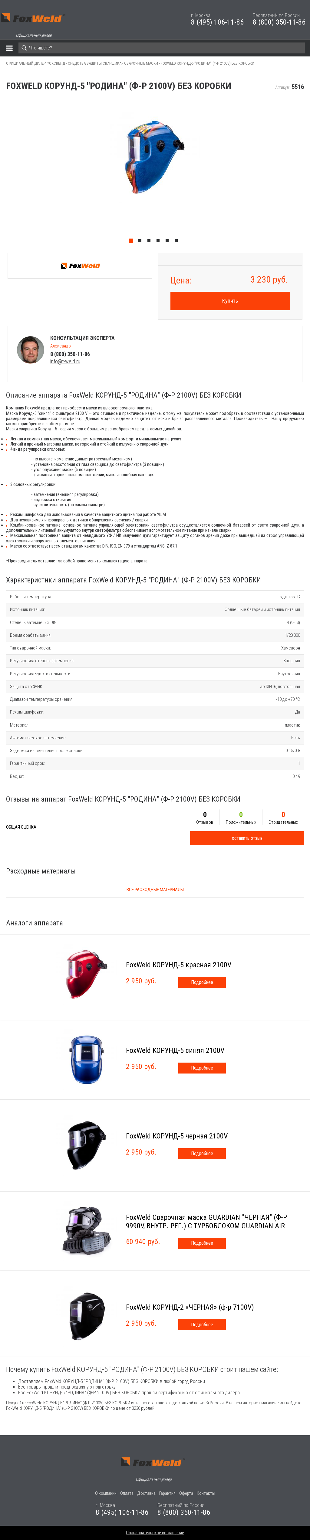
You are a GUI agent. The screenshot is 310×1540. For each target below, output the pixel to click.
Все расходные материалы (155, 889)
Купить (230, 300)
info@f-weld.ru (65, 361)
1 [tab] (132, 242)
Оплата (127, 1493)
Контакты (206, 1493)
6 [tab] (178, 242)
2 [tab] (141, 242)
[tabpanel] (155, 172)
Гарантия (167, 1493)
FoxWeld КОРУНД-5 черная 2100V (177, 1136)
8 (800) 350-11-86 (279, 22)
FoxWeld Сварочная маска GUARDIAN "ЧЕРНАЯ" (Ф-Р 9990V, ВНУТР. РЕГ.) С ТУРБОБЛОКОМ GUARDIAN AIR (206, 1221)
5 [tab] (169, 242)
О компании (106, 1493)
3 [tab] (150, 242)
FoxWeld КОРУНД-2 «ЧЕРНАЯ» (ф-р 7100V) (190, 1307)
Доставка (146, 1493)
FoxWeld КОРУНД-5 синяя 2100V (175, 1050)
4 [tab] (160, 242)
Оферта (186, 1493)
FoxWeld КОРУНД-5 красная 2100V (178, 965)
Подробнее (202, 982)
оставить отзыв (247, 838)
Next (307, 172)
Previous (3, 172)
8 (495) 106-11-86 (217, 22)
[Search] (161, 47)
